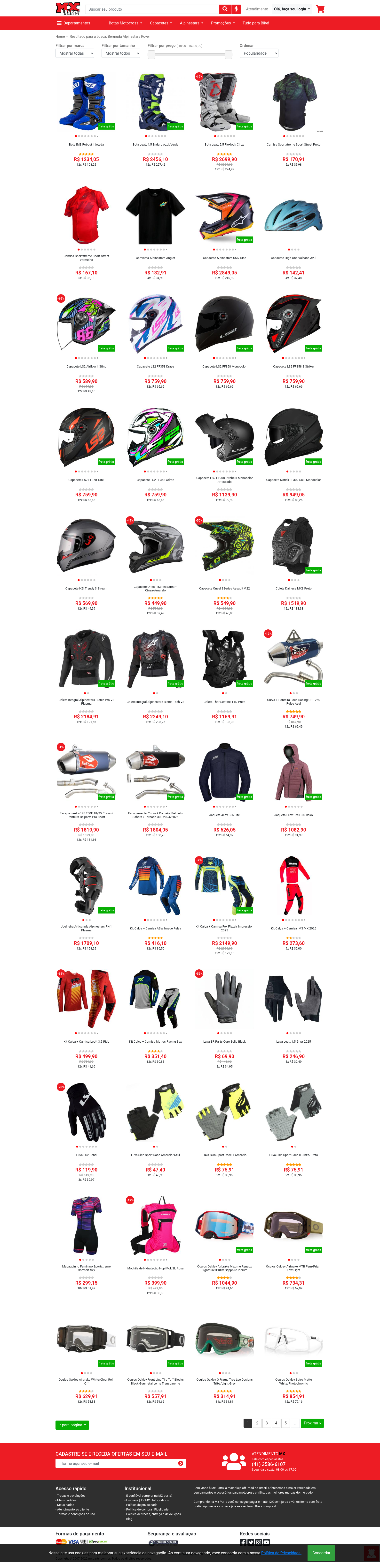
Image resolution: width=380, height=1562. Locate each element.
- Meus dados (64, 1505)
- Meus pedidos (66, 1500)
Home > (61, 37)
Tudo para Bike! (256, 23)
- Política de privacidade (141, 1505)
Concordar (321, 1553)
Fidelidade (161, 1509)
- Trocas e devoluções (70, 1495)
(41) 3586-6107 (268, 1464)
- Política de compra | (139, 1509)
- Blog (128, 1519)
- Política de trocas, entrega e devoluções (153, 1514)
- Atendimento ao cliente (72, 1509)
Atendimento (257, 9)
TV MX (145, 1500)
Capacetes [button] (159, 23)
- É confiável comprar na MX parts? (149, 1495)
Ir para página (71, 1425)
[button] (292, 9)
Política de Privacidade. (281, 1553)
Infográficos (160, 1500)
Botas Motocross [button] (124, 23)
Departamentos (73, 23)
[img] (236, 8)
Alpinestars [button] (190, 23)
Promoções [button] (221, 23)
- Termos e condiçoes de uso (75, 1514)
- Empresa (131, 1500)
